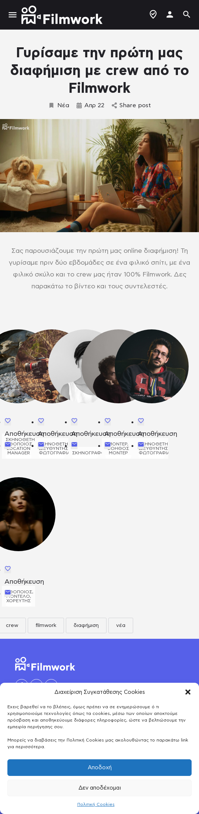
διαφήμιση (86, 625)
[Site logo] (62, 15)
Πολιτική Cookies (96, 804)
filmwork (46, 625)
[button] (188, 692)
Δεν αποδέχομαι (99, 788)
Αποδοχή (100, 767)
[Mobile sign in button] (170, 14)
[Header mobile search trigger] (187, 14)
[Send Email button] (7, 445)
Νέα (58, 105)
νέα (120, 625)
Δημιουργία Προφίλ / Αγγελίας (153, 14)
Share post (131, 105)
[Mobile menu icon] (12, 15)
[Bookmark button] (7, 422)
